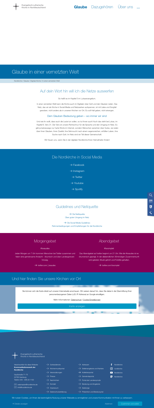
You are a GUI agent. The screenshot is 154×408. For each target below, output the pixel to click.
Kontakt (53, 384)
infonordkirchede (25, 387)
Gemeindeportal (88, 376)
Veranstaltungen (56, 372)
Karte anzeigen (77, 306)
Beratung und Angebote (91, 384)
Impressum (54, 388)
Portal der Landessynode (91, 380)
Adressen (85, 365)
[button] (138, 6)
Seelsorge (85, 388)
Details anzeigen (21, 403)
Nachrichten (54, 380)
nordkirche (118, 369)
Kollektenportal (87, 372)
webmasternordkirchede (27, 384)
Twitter (78, 176)
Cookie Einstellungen (91, 299)
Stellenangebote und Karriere (93, 368)
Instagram (78, 170)
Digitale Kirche (35, 81)
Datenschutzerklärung (58, 392)
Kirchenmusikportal (57, 368)
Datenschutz (76, 299)
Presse (52, 376)
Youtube (78, 183)
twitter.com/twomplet (110, 265)
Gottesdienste (55, 365)
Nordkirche (18, 81)
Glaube (26, 81)
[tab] (150, 196)
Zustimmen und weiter (130, 403)
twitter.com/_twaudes (47, 265)
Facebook (78, 164)
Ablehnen (108, 403)
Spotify (79, 189)
